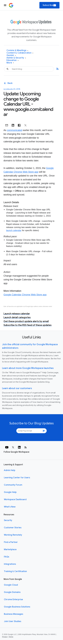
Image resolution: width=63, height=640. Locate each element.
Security (8, 520)
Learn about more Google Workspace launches (28, 368)
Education (13, 60)
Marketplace (10, 549)
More (10, 63)
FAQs (6, 556)
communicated (14, 130)
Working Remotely (13, 535)
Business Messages (13, 614)
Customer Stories (12, 527)
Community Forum (13, 485)
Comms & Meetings (17, 50)
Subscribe (49, 5)
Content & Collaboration (20, 53)
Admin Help (9, 470)
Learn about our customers (17, 388)
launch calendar (13, 230)
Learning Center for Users (17, 477)
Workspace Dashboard (15, 499)
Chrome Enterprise (13, 599)
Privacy (4, 637)
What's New (10, 506)
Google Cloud (11, 585)
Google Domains (12, 592)
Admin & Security (16, 58)
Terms (11, 637)
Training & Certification (15, 571)
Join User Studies (12, 621)
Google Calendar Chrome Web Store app (25, 294)
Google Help (10, 492)
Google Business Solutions (17, 606)
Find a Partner (11, 542)
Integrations (10, 564)
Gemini (11, 55)
